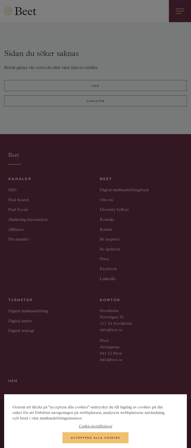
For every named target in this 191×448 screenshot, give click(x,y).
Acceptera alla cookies (95, 439)
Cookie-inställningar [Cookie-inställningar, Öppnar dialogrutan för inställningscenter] (95, 428)
